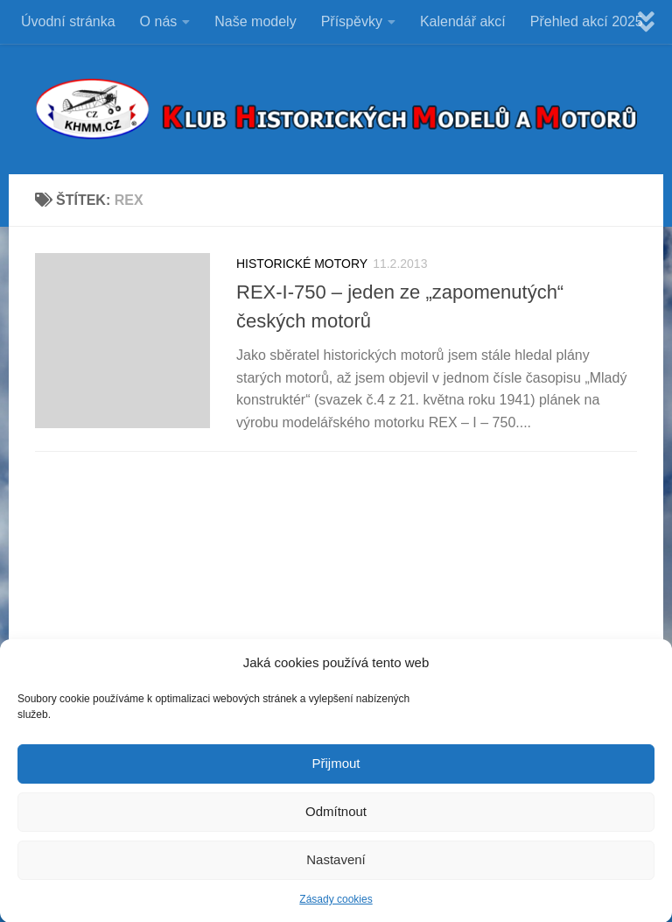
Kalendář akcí (463, 21)
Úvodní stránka (68, 21)
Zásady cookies (335, 906)
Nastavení (336, 866)
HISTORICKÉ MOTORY (302, 264)
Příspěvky (351, 21)
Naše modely (255, 21)
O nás (159, 21)
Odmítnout (336, 818)
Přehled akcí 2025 (586, 21)
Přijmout (336, 770)
